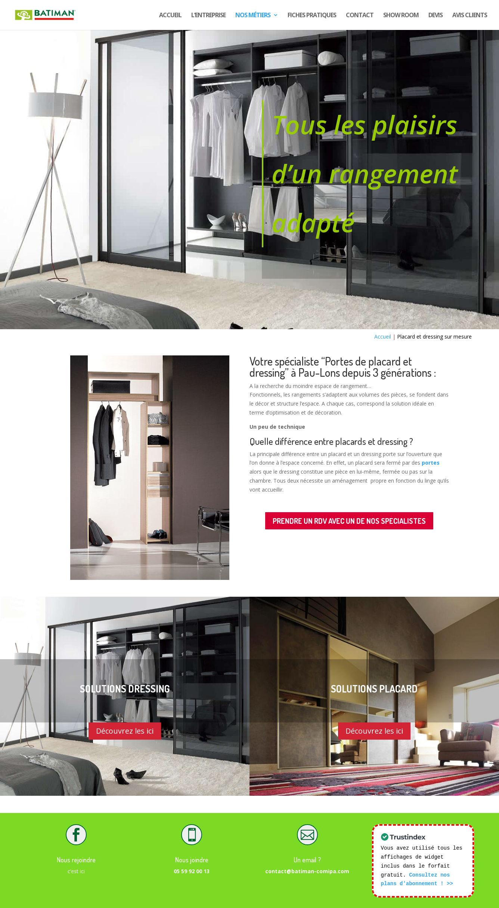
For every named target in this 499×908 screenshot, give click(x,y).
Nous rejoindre (76, 860)
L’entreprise (208, 15)
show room (401, 15)
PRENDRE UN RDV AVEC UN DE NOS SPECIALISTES (349, 521)
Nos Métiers (252, 15)
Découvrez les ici (125, 731)
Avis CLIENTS (469, 15)
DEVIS (435, 15)
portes (431, 462)
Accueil (170, 15)
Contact (360, 15)
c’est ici (76, 871)
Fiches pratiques (312, 15)
